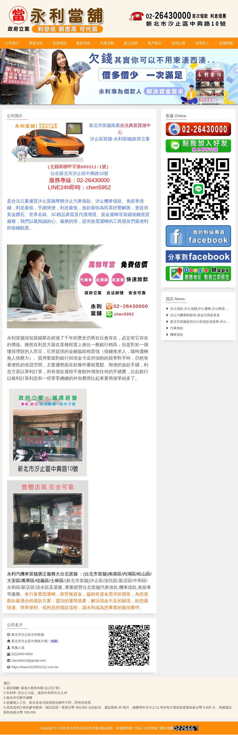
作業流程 (107, 43)
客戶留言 (155, 43)
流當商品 (59, 43)
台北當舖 (150, 728)
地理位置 (178, 43)
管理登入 (202, 43)
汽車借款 (174, 328)
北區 (138, 728)
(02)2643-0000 (20, 654)
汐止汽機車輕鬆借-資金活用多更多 (193, 315)
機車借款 (174, 334)
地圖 (54, 641)
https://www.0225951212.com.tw (32, 667)
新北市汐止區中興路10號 (27, 641)
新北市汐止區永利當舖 (25, 635)
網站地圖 (166, 728)
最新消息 (83, 43)
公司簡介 (12, 43)
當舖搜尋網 (124, 728)
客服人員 (15, 648)
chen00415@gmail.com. (26, 661)
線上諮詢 (131, 43)
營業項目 (36, 43)
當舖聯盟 (226, 43)
